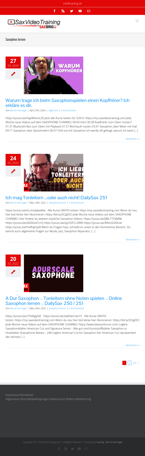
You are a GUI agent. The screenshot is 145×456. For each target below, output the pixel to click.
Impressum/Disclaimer (20, 395)
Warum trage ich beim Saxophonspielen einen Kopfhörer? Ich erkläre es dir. (68, 102)
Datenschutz (57, 399)
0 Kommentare (68, 110)
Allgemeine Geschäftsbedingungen (27, 399)
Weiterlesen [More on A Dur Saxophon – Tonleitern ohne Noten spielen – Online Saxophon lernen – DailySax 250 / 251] (132, 345)
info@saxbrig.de (72, 3)
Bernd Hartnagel (18, 110)
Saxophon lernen (57, 202)
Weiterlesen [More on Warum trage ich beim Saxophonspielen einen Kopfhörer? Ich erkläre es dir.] (132, 138)
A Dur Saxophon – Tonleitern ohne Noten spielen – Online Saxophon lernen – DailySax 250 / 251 (64, 300)
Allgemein (53, 110)
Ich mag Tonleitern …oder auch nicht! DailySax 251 (56, 197)
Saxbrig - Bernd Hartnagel (109, 442)
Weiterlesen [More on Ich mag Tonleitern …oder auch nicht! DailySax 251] (132, 239)
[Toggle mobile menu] (137, 21)
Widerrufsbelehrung (78, 399)
